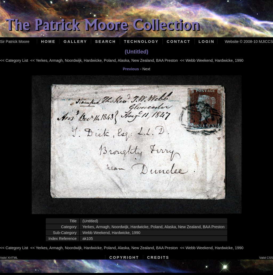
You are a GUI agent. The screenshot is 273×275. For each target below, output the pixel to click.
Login (207, 41)
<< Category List (14, 60)
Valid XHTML (9, 257)
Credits (158, 257)
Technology (141, 41)
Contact (178, 41)
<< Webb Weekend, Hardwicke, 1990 (211, 60)
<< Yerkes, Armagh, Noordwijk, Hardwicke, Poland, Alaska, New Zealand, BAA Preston (104, 60)
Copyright (124, 257)
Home (48, 41)
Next (146, 69)
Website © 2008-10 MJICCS (249, 41)
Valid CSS (266, 257)
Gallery (75, 41)
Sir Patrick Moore (14, 41)
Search (105, 41)
